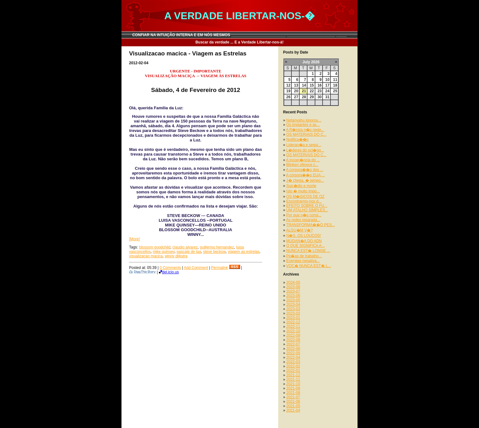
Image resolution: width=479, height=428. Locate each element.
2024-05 (293, 282)
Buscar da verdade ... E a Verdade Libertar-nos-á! (239, 42)
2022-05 (293, 353)
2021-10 (293, 384)
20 (296, 91)
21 (304, 91)
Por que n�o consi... (304, 215)
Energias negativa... (303, 261)
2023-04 (293, 304)
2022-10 (293, 331)
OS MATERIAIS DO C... (306, 134)
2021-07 (293, 397)
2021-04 (293, 410)
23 (320, 91)
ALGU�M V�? (299, 230)
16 (320, 85)
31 (327, 97)
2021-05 (293, 406)
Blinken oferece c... (302, 165)
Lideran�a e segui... (303, 145)
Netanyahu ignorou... (303, 120)
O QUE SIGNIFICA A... (305, 245)
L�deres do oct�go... (305, 150)
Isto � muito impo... (303, 191)
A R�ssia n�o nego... (305, 130)
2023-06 (293, 296)
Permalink (219, 267)
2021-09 (293, 388)
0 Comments (170, 267)
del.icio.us (169, 272)
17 (327, 85)
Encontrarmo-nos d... (304, 201)
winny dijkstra (176, 256)
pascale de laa (189, 251)
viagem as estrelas (243, 251)
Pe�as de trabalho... (304, 256)
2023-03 (293, 309)
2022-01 (293, 370)
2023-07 (293, 291)
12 (288, 85)
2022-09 (293, 335)
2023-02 (293, 313)
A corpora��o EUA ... (305, 175)
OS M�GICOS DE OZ (305, 196)
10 (327, 79)
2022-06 (293, 348)
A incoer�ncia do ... (303, 160)
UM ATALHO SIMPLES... (307, 210)
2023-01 (293, 318)
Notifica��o (297, 139)
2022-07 (293, 344)
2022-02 (293, 366)
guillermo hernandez (217, 247)
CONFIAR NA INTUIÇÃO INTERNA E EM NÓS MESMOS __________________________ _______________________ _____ (239, 35)
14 (304, 85)
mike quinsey (163, 251)
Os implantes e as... (303, 125)
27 (296, 97)
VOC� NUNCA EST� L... (308, 266)
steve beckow (214, 251)
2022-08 (293, 340)
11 (335, 79)
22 (312, 91)
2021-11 (293, 379)
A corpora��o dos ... (304, 170)
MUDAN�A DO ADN (304, 241)
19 (288, 91)
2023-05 (293, 300)
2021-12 (293, 375)
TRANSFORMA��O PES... (310, 225)
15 (312, 85)
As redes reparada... (303, 220)
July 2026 (310, 62)
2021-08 (293, 393)
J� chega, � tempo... (305, 180)
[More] (134, 239)
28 (304, 97)
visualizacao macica (146, 256)
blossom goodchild (154, 247)
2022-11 (293, 326)
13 (296, 85)
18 (335, 85)
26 (288, 97)
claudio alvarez (185, 247)
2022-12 (293, 322)
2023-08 (293, 287)
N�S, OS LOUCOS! (303, 235)
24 (327, 91)
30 (320, 97)
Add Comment (196, 267)
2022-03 (293, 362)
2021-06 (293, 401)
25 (335, 91)
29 (312, 97)
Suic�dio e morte (301, 186)
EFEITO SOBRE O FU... (306, 205)
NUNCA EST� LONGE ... (308, 250)
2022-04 (293, 357)
